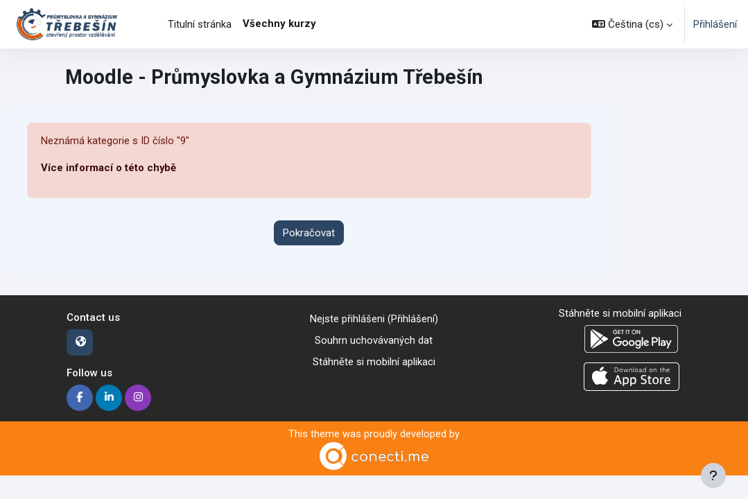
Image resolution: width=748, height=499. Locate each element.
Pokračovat (309, 233)
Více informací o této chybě (108, 168)
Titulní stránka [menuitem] (200, 24)
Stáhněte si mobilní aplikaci (374, 361)
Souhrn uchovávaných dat (374, 340)
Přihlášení (715, 24)
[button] (632, 24)
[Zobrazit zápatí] (713, 475)
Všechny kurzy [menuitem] (279, 23)
